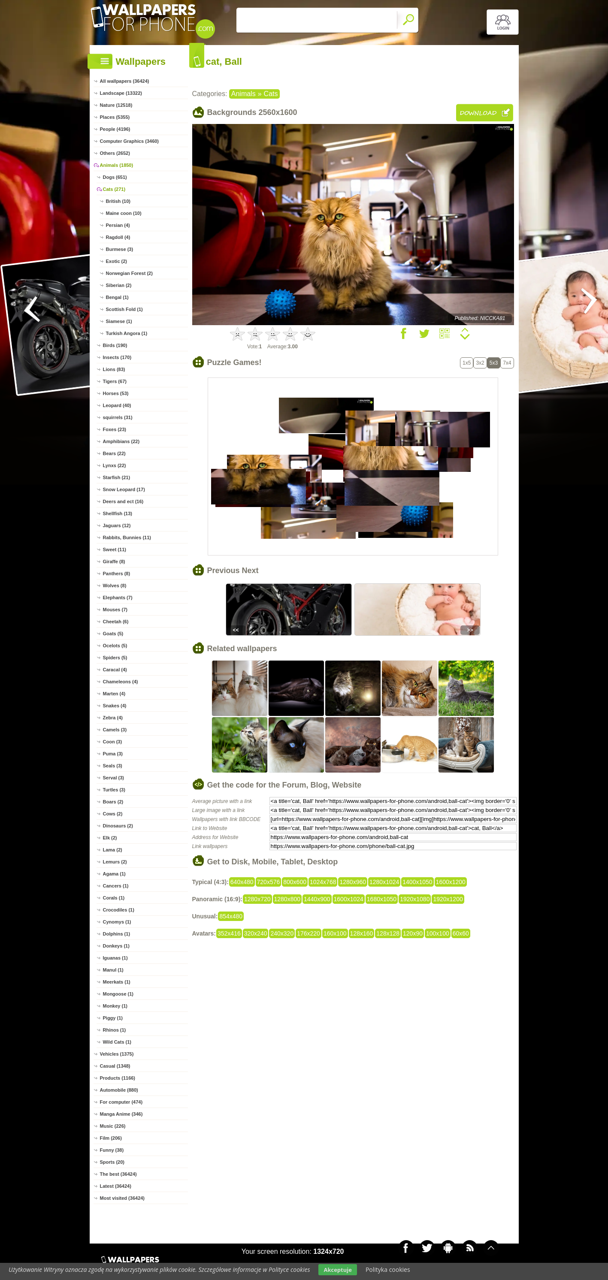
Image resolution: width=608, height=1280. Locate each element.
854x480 (230, 916)
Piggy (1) (113, 1017)
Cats (271, 93)
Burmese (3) (119, 249)
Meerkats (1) (116, 981)
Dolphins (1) (116, 933)
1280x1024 (384, 881)
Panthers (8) (116, 573)
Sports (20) (112, 1162)
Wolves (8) (115, 585)
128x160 (361, 933)
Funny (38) (112, 1150)
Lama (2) (112, 849)
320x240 (255, 933)
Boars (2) (113, 801)
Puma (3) (113, 753)
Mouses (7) (115, 609)
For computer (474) (121, 1102)
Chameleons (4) (120, 681)
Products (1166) (118, 1078)
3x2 (480, 363)
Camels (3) (115, 729)
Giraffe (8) (114, 561)
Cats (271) (114, 189)
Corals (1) (114, 897)
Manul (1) (113, 969)
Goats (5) (113, 633)
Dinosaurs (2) (118, 825)
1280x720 (257, 899)
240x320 (281, 933)
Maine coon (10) (124, 213)
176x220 (308, 933)
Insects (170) (117, 357)
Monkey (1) (115, 1005)
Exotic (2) (116, 261)
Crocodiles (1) (118, 909)
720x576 (268, 881)
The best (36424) (118, 1174)
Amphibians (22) (121, 441)
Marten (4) (114, 693)
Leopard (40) (117, 405)
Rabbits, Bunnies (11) (127, 537)
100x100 (437, 933)
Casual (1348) (115, 1066)
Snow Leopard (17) (124, 489)
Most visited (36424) (122, 1198)
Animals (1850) (116, 165)
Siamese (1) (119, 321)
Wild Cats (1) (117, 1042)
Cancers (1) (116, 885)
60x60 (461, 933)
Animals (243, 93)
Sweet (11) (114, 549)
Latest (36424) (115, 1186)
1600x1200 (451, 881)
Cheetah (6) (116, 621)
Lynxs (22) (114, 465)
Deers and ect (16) (123, 501)
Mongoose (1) (118, 993)
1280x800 (287, 899)
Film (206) (111, 1138)
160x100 (335, 933)
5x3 (494, 363)
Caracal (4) (115, 669)
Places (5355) (115, 117)
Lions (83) (114, 369)
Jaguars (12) (117, 525)
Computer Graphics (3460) (129, 141)
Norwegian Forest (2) (129, 273)
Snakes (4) (115, 705)
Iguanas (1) (115, 957)
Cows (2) (113, 813)
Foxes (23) (114, 429)
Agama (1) (114, 873)
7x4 (507, 363)
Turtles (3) (114, 789)
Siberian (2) (119, 285)
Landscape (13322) (121, 93)
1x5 (467, 363)
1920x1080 (415, 899)
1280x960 (352, 881)
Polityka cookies (388, 1269)
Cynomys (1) (117, 921)
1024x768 (323, 881)
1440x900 (317, 899)
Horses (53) (116, 393)
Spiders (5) (115, 657)
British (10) (118, 201)
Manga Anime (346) (121, 1114)
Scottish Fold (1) (124, 309)
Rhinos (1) (114, 1029)
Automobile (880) (119, 1090)
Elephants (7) (118, 597)
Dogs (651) (115, 177)
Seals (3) (112, 765)
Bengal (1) (117, 297)
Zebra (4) (113, 717)
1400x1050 (417, 881)
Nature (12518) (116, 105)
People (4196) (115, 129)
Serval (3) (113, 777)
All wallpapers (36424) (124, 81)
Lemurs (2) (115, 861)
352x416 (229, 933)
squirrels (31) (118, 417)
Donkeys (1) (116, 945)
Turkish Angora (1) (127, 333)
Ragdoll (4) (118, 237)
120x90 (413, 933)
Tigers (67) (115, 381)
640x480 (242, 881)
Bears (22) (114, 453)
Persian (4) (118, 225)
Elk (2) (110, 837)
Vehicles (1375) (117, 1054)
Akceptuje (337, 1270)
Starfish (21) (116, 477)
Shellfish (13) (117, 513)
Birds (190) (115, 345)
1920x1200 (448, 899)
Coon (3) (112, 741)
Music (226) (113, 1126)
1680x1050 (381, 899)
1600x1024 (348, 899)
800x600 (294, 881)
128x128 (387, 933)
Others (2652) (115, 153)
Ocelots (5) (115, 645)
